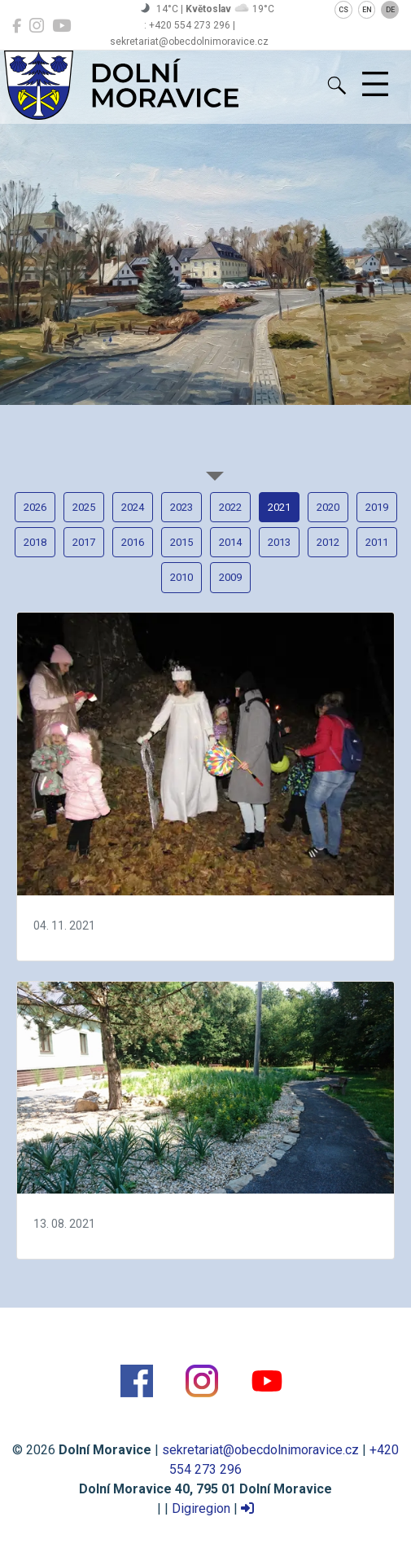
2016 (132, 542)
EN (367, 10)
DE (390, 10)
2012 (328, 542)
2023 (181, 507)
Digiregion (201, 1508)
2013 (279, 542)
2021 (279, 507)
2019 (376, 507)
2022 (230, 507)
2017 (83, 542)
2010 (181, 577)
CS (343, 10)
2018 (35, 542)
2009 (230, 577)
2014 (230, 542)
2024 (132, 507)
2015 (181, 542)
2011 (376, 542)
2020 (328, 507)
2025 (83, 507)
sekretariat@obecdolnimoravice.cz (260, 1450)
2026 (35, 507)
